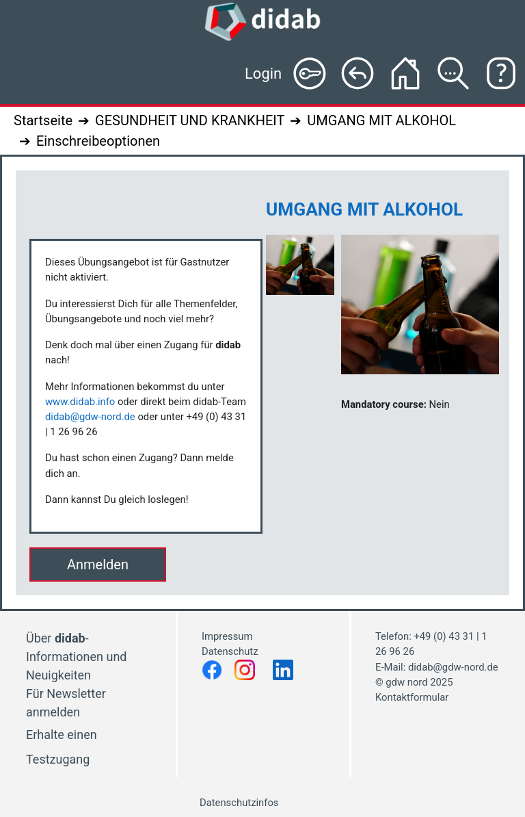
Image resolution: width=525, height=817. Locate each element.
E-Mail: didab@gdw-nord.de (436, 667)
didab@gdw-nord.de (90, 417)
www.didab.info (80, 401)
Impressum (227, 636)
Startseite (43, 120)
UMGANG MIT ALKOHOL (381, 120)
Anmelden (98, 564)
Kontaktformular (411, 697)
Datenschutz (231, 651)
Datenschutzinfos (239, 802)
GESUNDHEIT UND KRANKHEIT (189, 120)
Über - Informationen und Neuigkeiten (76, 656)
